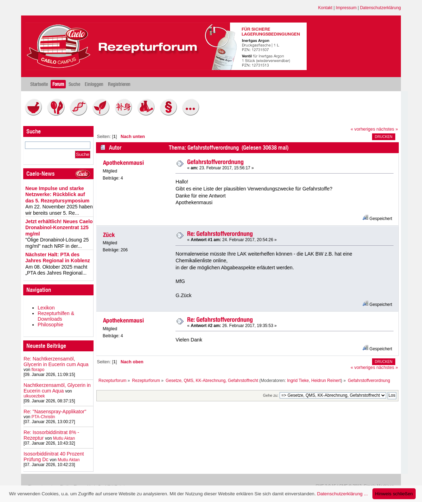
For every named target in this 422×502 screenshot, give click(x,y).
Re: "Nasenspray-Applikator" (55, 411)
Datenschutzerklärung (380, 7)
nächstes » (387, 129)
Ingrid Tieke (298, 380)
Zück (109, 234)
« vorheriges (363, 129)
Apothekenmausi (123, 162)
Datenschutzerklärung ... (342, 493)
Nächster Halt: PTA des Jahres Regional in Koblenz (57, 258)
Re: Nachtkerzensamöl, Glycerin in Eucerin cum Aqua (56, 361)
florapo (38, 369)
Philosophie (50, 324)
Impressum (346, 7)
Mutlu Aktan (64, 438)
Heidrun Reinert (326, 380)
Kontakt (325, 7)
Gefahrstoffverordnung (215, 161)
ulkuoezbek (34, 396)
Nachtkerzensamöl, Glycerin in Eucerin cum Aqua (57, 388)
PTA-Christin (43, 416)
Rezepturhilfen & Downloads (56, 316)
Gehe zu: (271, 395)
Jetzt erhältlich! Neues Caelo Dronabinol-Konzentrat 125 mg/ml (59, 228)
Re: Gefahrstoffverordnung (220, 233)
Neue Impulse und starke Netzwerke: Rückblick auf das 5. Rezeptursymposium (57, 194)
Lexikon (46, 307)
